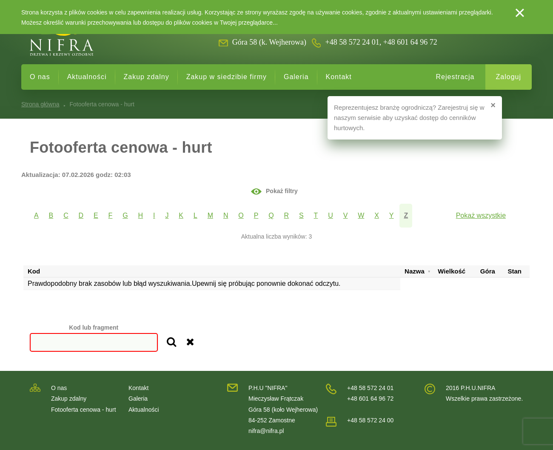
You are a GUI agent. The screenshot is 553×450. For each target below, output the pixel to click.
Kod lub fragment (93, 327)
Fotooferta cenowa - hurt (83, 409)
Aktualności (87, 76)
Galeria (296, 76)
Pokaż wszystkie (481, 215)
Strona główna (40, 104)
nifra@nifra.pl (266, 430)
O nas (40, 76)
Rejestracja (455, 76)
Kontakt (339, 76)
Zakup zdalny (146, 76)
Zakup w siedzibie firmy (226, 76)
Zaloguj (508, 76)
